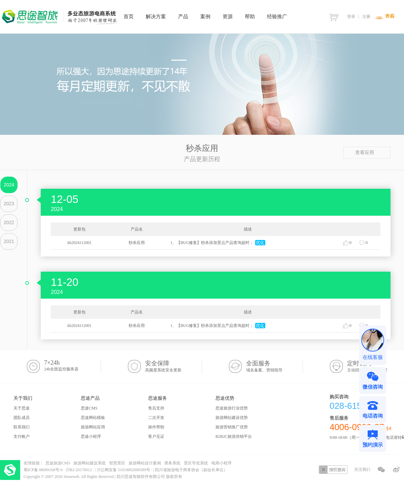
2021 (9, 241)
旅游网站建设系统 (89, 463)
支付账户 (21, 436)
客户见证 (156, 436)
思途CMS (89, 408)
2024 (9, 184)
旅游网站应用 (93, 427)
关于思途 (21, 408)
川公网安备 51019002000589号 (123, 469)
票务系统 (172, 463)
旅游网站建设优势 (231, 417)
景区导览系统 (196, 463)
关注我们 (362, 469)
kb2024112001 (79, 242)
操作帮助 (156, 427)
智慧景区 (117, 463)
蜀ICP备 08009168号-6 (44, 469)
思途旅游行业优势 (231, 408)
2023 (9, 203)
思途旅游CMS (57, 463)
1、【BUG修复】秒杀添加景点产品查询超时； (212, 242)
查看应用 (367, 152)
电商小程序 (221, 463)
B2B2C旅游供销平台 (233, 436)
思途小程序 (91, 436)
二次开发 (156, 417)
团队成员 (21, 417)
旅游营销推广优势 (231, 427)
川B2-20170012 (79, 469)
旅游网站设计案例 (145, 463)
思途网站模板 (93, 417)
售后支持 (156, 408)
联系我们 (21, 427)
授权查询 (333, 469)
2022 (9, 222)
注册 (366, 16)
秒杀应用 (137, 242)
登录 (351, 16)
